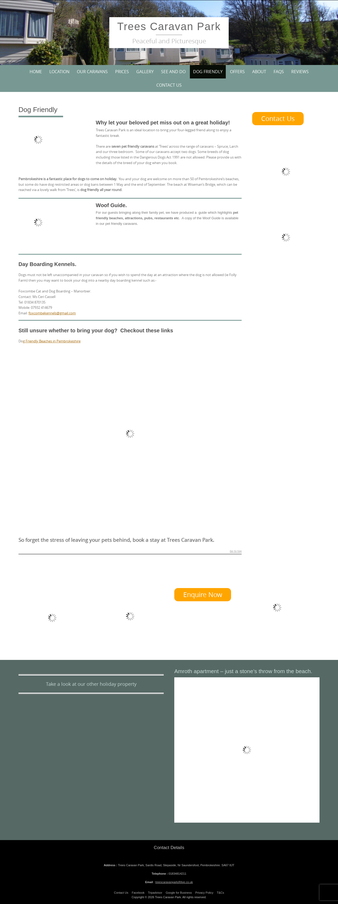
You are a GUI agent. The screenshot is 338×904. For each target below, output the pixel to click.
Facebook (138, 892)
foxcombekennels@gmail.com (52, 313)
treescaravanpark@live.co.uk (174, 882)
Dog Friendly (208, 71)
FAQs (279, 71)
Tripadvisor (155, 892)
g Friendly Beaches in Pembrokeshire (52, 341)
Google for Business (179, 892)
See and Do (173, 71)
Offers (237, 71)
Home (36, 71)
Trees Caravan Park (169, 26)
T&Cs (220, 892)
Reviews (300, 71)
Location (59, 71)
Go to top (236, 551)
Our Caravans (92, 71)
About (259, 71)
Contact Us (169, 85)
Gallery (145, 71)
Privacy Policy (204, 892)
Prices (122, 71)
